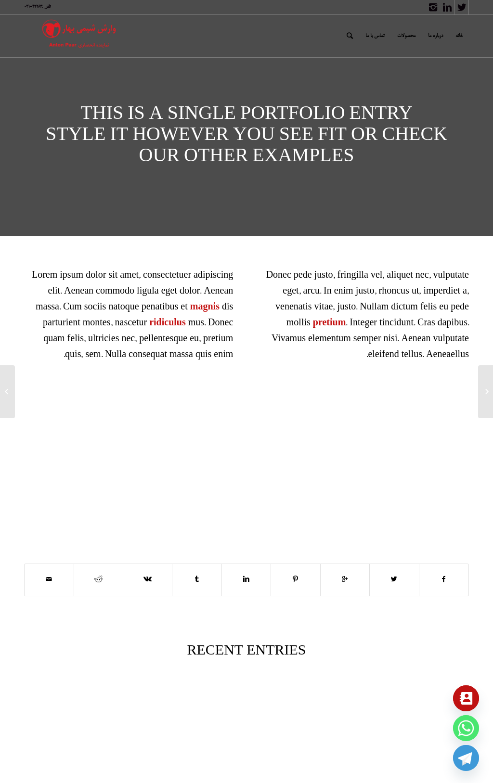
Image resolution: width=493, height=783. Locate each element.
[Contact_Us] (466, 698)
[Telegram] (466, 758)
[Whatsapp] (466, 728)
